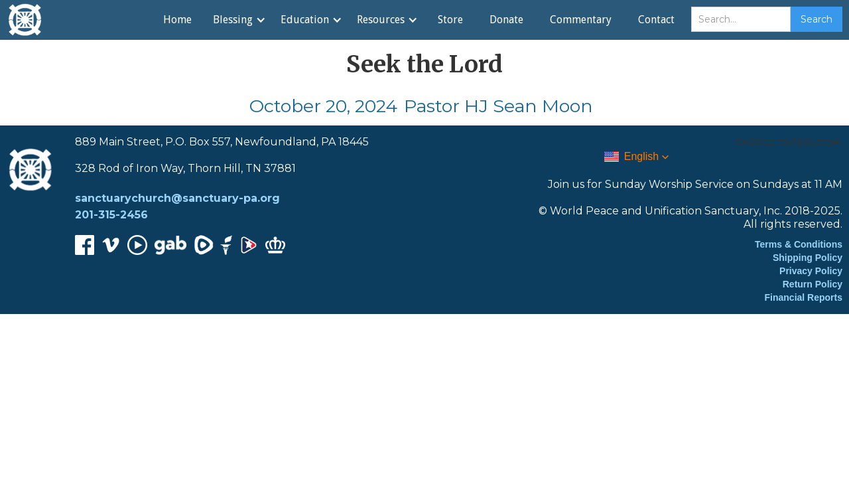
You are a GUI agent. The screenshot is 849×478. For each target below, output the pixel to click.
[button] (239, 20)
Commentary (581, 19)
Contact (656, 19)
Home (177, 19)
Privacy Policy (810, 271)
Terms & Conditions (798, 244)
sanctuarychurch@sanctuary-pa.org (177, 198)
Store (450, 19)
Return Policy (812, 284)
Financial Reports (803, 297)
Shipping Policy (807, 257)
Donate (506, 19)
